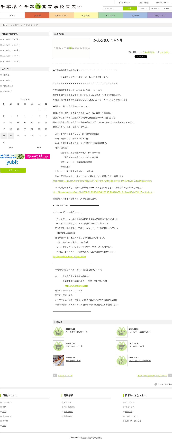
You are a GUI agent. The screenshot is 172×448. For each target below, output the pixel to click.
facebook (155, 8)
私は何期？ (110, 15)
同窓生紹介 (6, 91)
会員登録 (135, 15)
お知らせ (37, 15)
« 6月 (11, 148)
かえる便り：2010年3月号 (140, 332)
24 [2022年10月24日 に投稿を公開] (4, 136)
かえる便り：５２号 (10, 39)
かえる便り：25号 (73, 361)
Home (5, 25)
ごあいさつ (6, 402)
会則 (4, 407)
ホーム (12, 15)
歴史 (4, 426)
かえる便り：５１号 (10, 45)
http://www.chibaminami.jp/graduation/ (69, 256)
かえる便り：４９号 (10, 56)
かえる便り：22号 (136, 346)
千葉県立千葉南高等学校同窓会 (90, 438)
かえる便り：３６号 (74, 346)
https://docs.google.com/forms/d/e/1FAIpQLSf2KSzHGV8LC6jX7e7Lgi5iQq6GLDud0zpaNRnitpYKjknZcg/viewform (102, 192)
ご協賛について (159, 15)
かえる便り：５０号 (10, 50)
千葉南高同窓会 (148, 52)
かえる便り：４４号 (65, 375)
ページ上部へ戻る (165, 384)
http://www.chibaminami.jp (76, 286)
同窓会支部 (6, 416)
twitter (144, 8)
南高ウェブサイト (162, 3)
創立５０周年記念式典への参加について (152, 375)
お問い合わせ (143, 3)
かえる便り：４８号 (10, 61)
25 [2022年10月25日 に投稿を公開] (11, 136)
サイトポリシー (124, 3)
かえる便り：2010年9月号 (76, 332)
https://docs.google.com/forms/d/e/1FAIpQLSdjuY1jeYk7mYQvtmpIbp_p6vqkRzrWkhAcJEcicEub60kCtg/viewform (102, 181)
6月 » (39, 148)
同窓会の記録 (7, 86)
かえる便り (86, 15)
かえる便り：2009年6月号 (140, 361)
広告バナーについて (133, 421)
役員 (4, 412)
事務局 (5, 421)
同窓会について (61, 15)
